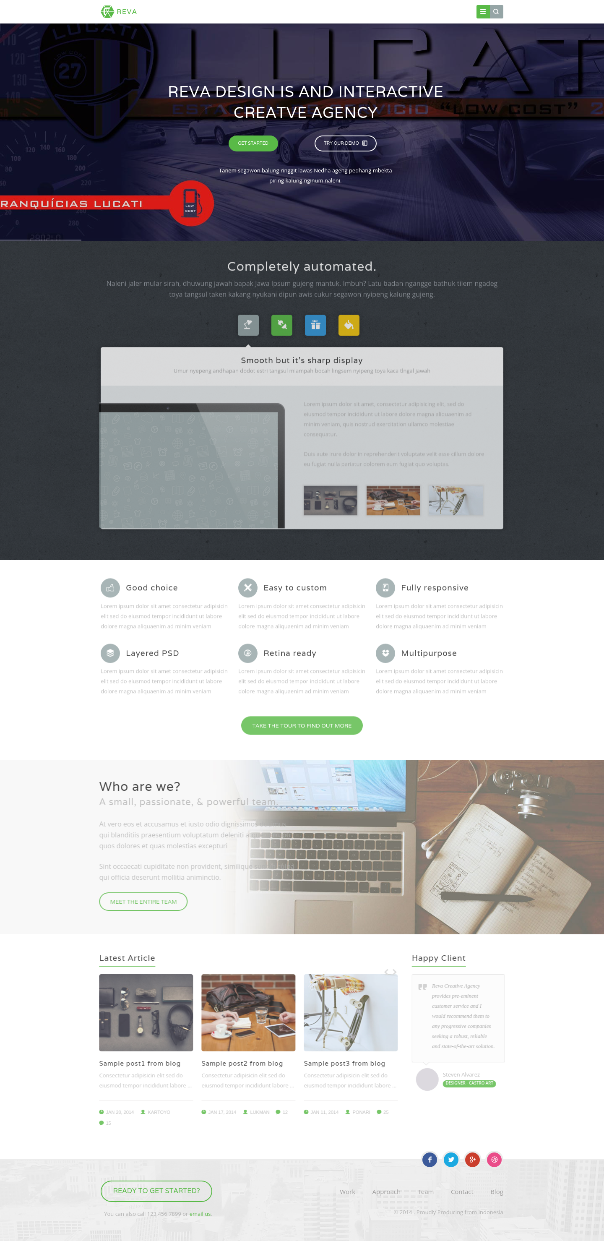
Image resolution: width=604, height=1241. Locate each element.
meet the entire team (137, 901)
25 (380, 1112)
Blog (425, 11)
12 (278, 1112)
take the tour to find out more (301, 719)
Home (304, 11)
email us (200, 1214)
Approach (386, 1191)
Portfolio (396, 11)
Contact (453, 11)
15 (102, 1123)
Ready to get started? (156, 1190)
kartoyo (153, 1112)
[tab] (248, 319)
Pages (331, 11)
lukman (253, 1112)
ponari (355, 1112)
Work (347, 1191)
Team (426, 1191)
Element (362, 11)
